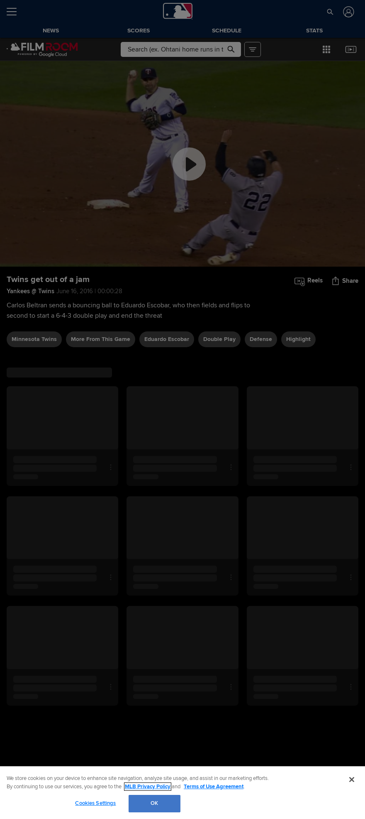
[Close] (352, 779)
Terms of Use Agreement (213, 786)
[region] (182, 792)
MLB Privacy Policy (147, 786)
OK (154, 803)
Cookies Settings (95, 803)
